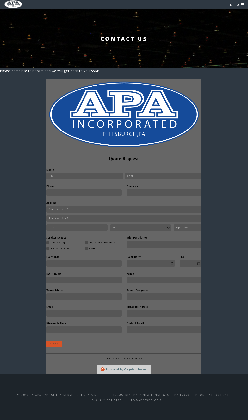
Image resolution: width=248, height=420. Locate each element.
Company (132, 186)
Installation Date (137, 307)
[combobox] (140, 227)
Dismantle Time (56, 323)
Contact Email (135, 323)
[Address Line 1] (124, 209)
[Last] (163, 176)
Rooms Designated (138, 290)
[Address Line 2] (124, 218)
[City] (77, 227)
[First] (84, 176)
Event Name (54, 273)
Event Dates (134, 257)
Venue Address (55, 290)
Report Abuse (112, 358)
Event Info (52, 257)
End (182, 257)
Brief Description (137, 237)
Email (49, 307)
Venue (130, 273)
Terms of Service (133, 358)
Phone (50, 186)
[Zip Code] (188, 227)
